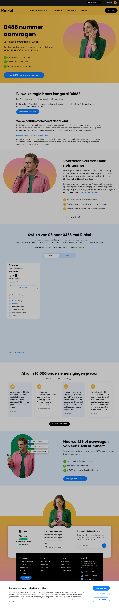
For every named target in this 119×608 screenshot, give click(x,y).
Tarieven (83, 10)
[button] (94, 2)
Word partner (65, 561)
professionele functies (88, 192)
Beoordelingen (45, 561)
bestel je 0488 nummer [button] (75, 479)
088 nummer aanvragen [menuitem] (53, 538)
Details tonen (101, 600)
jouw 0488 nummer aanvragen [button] (24, 75)
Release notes (66, 570)
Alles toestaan (101, 588)
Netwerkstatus (66, 567)
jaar (67, 255)
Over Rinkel (44, 564)
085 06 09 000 (88, 572)
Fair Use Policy (21, 352)
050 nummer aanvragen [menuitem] (53, 547)
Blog (42, 570)
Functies (23, 570)
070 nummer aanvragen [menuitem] (53, 541)
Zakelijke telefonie (26, 561)
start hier (111, 10)
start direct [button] (23, 288)
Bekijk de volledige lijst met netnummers (32, 135)
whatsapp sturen (89, 576)
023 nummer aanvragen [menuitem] (53, 544)
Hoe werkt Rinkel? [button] (73, 217)
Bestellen (26, 577)
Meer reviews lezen (59, 424)
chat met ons (87, 579)
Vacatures (44, 567)
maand (51, 255)
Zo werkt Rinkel (25, 564)
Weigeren (101, 594)
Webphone (16, 304)
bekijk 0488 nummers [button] (27, 111)
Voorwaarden (65, 564)
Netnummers (24, 567)
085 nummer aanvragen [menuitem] (53, 535)
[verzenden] (103, 546)
